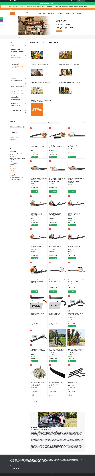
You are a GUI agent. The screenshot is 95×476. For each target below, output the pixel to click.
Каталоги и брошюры (15, 468)
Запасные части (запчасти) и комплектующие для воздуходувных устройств (42, 101)
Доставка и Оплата (51, 13)
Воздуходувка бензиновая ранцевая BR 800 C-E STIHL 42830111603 (37, 281)
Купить (35, 156)
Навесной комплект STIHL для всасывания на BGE (37, 314)
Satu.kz (53, 473)
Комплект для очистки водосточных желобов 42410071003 (73, 384)
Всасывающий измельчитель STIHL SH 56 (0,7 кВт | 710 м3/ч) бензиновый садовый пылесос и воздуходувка (76, 315)
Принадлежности (14, 103)
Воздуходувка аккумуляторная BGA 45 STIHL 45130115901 (76, 146)
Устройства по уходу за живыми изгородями (17, 87)
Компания (60, 13)
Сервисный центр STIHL (15, 105)
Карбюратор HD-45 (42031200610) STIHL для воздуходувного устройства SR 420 (38, 384)
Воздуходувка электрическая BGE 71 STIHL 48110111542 (57, 280)
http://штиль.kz (13, 168)
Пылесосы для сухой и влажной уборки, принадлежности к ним (18, 70)
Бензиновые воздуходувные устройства (40, 46)
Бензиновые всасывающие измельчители (40, 82)
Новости (67, 13)
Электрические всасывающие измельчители (69, 82)
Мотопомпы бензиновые (16, 115)
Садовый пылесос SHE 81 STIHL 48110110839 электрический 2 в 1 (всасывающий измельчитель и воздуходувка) (57, 350)
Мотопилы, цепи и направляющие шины (17, 52)
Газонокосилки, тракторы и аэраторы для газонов (16, 49)
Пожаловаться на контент (54, 474)
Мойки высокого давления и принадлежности (17, 64)
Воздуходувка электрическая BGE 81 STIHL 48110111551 (75, 280)
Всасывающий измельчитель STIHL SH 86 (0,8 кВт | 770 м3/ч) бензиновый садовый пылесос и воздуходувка (39, 350)
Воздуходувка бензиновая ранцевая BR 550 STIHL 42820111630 (74, 214)
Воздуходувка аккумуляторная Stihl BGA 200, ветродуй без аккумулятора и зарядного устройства (76, 180)
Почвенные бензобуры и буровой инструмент (17, 91)
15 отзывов (75, 0)
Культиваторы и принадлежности (17, 93)
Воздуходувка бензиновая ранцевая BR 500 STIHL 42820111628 (37, 248)
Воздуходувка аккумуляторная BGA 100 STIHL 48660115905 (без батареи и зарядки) (39, 180)
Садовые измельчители (15, 75)
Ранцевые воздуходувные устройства (39, 64)
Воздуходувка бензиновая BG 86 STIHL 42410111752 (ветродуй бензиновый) (56, 146)
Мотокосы (13, 55)
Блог (73, 13)
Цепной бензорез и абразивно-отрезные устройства (17, 97)
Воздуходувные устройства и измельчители (18, 67)
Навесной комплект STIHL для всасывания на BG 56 (56, 314)
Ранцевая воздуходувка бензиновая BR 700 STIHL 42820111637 (36, 214)
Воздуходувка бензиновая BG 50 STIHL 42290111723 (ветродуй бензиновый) (38, 146)
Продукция (41, 13)
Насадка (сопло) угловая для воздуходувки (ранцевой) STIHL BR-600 (56, 384)
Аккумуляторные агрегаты (16, 80)
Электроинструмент (15, 112)
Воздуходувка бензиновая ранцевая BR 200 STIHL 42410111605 (74, 248)
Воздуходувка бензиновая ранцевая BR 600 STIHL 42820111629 (55, 214)
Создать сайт (19, 0)
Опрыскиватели (14, 78)
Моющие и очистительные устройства (24, 37)
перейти (53, 3)
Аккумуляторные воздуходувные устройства (69, 46)
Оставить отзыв (81, 9)
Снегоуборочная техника (17, 60)
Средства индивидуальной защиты (16, 100)
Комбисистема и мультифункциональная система (17, 83)
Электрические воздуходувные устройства (69, 64)
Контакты (79, 13)
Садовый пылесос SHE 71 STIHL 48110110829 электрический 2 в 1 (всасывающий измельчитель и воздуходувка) (76, 350)
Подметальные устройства (17, 73)
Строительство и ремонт (16, 110)
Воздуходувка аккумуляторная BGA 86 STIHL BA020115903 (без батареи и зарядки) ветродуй (57, 180)
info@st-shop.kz (13, 172)
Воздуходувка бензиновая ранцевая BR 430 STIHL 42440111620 (55, 248)
